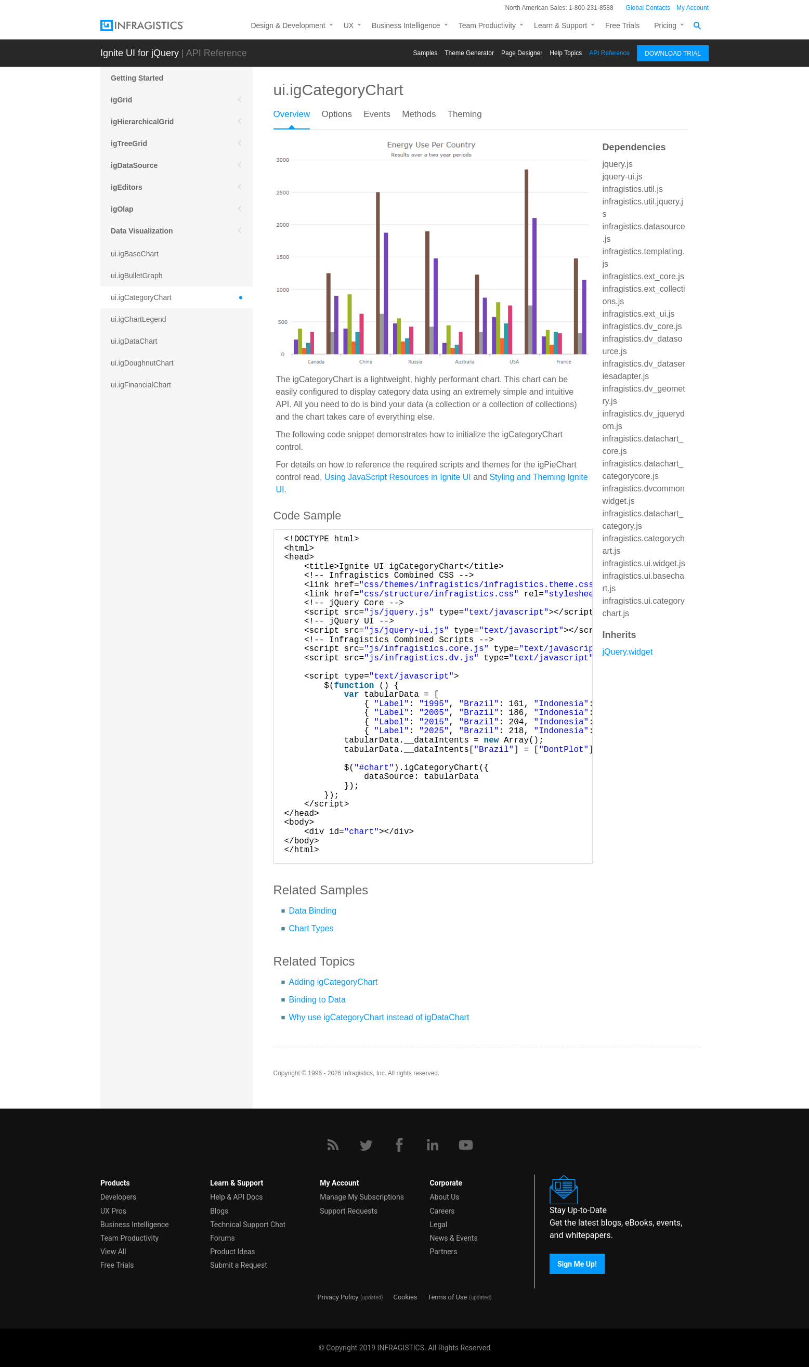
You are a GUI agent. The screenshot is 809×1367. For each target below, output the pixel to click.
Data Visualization (142, 231)
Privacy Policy (337, 1297)
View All (113, 1251)
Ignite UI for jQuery (139, 53)
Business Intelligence (406, 25)
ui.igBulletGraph (137, 275)
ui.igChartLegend (138, 319)
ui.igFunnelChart (137, 406)
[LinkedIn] (432, 1145)
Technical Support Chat (247, 1224)
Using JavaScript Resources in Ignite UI (397, 477)
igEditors (126, 187)
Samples (425, 53)
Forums (222, 1238)
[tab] (297, 117)
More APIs (128, 635)
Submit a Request (238, 1265)
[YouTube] (465, 1145)
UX (349, 25)
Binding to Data (317, 999)
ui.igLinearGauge (138, 428)
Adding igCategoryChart (333, 982)
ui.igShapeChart (137, 537)
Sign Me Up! (577, 1263)
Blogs (219, 1211)
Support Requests (348, 1211)
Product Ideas (232, 1251)
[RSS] (332, 1145)
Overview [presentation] (291, 114)
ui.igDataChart (134, 341)
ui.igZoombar (132, 581)
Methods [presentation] (419, 114)
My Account (692, 7)
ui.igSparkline (132, 559)
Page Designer (521, 53)
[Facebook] (399, 1145)
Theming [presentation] (465, 114)
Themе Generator (469, 53)
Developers (118, 1197)
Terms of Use (447, 1297)
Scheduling (130, 657)
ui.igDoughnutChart (142, 363)
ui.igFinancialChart (141, 385)
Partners (443, 1251)
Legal (438, 1224)
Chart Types (311, 928)
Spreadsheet (132, 679)
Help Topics (566, 53)
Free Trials (622, 25)
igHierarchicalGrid (142, 122)
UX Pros (113, 1211)
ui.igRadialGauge (138, 516)
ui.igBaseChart (135, 254)
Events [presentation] (376, 114)
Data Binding (313, 910)
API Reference (609, 53)
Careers (441, 1211)
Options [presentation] (336, 114)
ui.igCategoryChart (141, 297)
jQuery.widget (628, 651)
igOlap (122, 209)
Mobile (122, 613)
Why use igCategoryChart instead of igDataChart (379, 1017)
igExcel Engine (137, 701)
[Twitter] (366, 1145)
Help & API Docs (236, 1197)
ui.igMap (124, 450)
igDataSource (134, 165)
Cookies (405, 1297)
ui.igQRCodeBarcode (145, 494)
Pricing (665, 25)
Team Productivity (487, 25)
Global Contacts (648, 7)
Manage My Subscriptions (362, 1197)
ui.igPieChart (131, 472)
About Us (444, 1197)
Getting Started (137, 78)
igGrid (121, 100)
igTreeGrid (129, 143)
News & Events (453, 1238)
